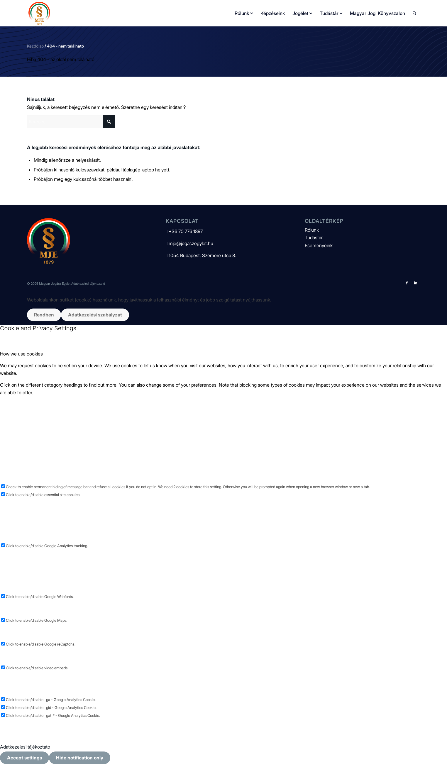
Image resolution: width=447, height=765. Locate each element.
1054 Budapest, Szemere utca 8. (201, 255)
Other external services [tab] (24, 553)
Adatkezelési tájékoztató (88, 284)
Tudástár (314, 237)
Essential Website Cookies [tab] (27, 404)
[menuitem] (244, 13)
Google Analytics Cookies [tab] (26, 502)
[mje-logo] (39, 13)
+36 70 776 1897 (184, 231)
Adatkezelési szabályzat (95, 315)
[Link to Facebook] (406, 282)
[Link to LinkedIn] (415, 282)
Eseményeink (319, 245)
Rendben (44, 315)
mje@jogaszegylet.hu (189, 243)
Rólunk (312, 230)
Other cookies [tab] (14, 676)
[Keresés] (414, 13)
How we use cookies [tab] (21, 354)
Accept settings (24, 758)
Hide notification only (79, 758)
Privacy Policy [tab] (14, 723)
